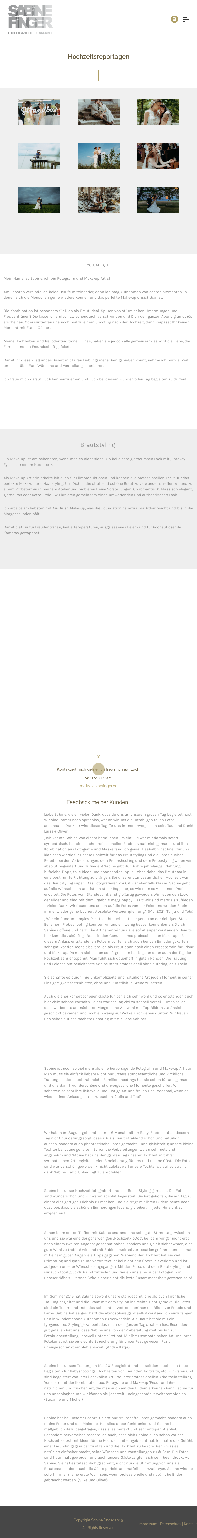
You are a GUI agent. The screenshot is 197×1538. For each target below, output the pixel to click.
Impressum (147, 1524)
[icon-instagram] (174, 19)
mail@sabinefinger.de (98, 785)
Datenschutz (170, 1524)
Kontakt (190, 1524)
